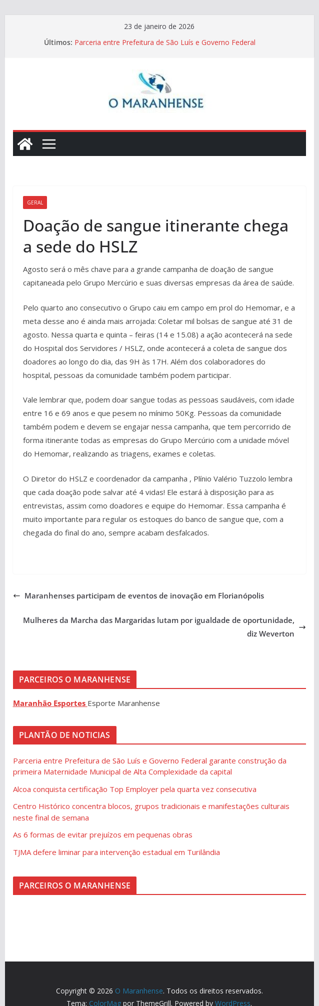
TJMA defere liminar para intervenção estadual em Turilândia (116, 852)
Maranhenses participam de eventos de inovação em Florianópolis (138, 595)
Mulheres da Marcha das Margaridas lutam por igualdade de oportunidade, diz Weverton (164, 626)
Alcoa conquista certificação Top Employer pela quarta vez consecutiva (134, 789)
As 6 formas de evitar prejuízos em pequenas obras (102, 835)
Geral (35, 202)
